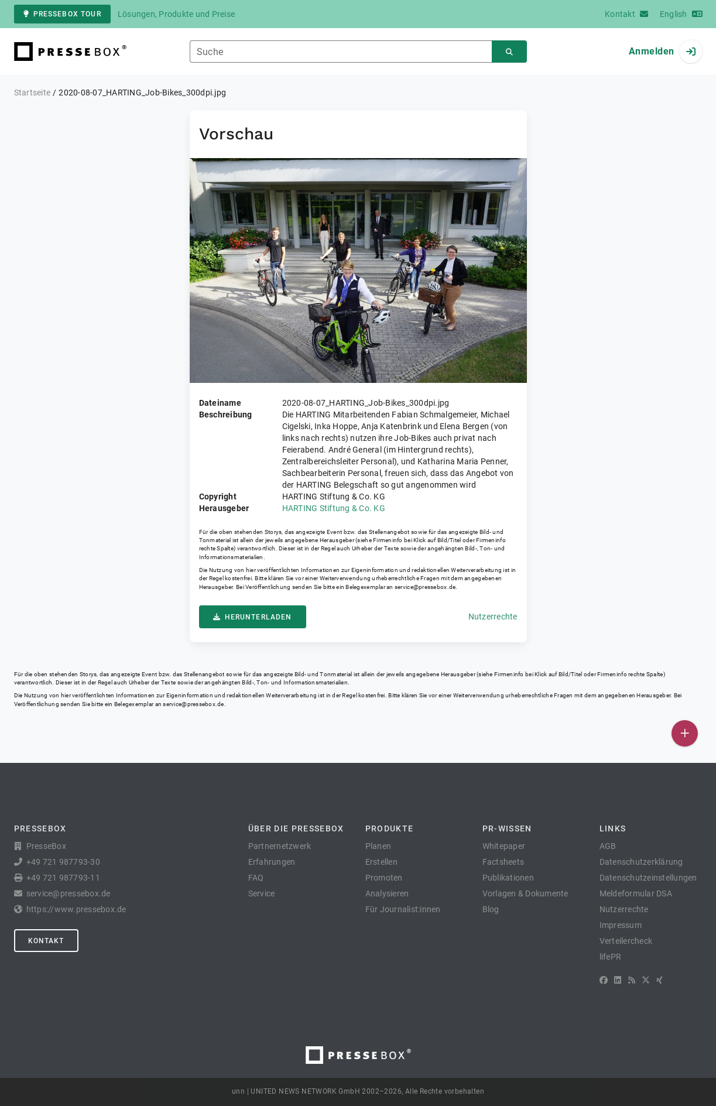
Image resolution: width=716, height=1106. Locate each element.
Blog (490, 909)
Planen (378, 846)
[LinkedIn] (617, 980)
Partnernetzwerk (279, 846)
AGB (607, 846)
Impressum (620, 925)
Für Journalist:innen (403, 909)
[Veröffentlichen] (685, 733)
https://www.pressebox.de (76, 909)
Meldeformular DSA (635, 893)
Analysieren (387, 893)
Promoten (384, 877)
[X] (646, 980)
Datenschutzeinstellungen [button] (648, 877)
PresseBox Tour (62, 14)
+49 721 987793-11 (63, 877)
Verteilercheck (626, 941)
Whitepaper (504, 846)
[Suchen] (509, 51)
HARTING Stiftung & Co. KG (333, 508)
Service (261, 893)
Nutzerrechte (493, 616)
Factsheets (503, 862)
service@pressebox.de (425, 587)
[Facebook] (603, 980)
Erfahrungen (272, 862)
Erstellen (381, 862)
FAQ (256, 877)
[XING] (659, 980)
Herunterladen (252, 617)
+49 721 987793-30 (63, 862)
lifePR (610, 956)
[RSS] (631, 980)
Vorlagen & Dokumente (525, 893)
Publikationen (508, 877)
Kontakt (46, 941)
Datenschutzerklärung (641, 862)
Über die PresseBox (296, 828)
